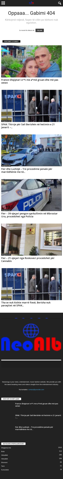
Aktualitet (4, 455)
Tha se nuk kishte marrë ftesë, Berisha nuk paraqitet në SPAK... (25, 304)
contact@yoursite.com (36, 389)
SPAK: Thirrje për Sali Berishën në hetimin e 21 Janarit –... (28, 126)
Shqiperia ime (6, 121)
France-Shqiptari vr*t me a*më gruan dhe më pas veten (29, 81)
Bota (3, 76)
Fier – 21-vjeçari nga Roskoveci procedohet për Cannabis (28, 260)
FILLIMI (39, 30)
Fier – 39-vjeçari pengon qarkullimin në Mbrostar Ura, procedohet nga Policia (29, 215)
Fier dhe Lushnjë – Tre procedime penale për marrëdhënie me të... (26, 170)
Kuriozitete (5, 470)
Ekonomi (4, 462)
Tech (3, 466)
